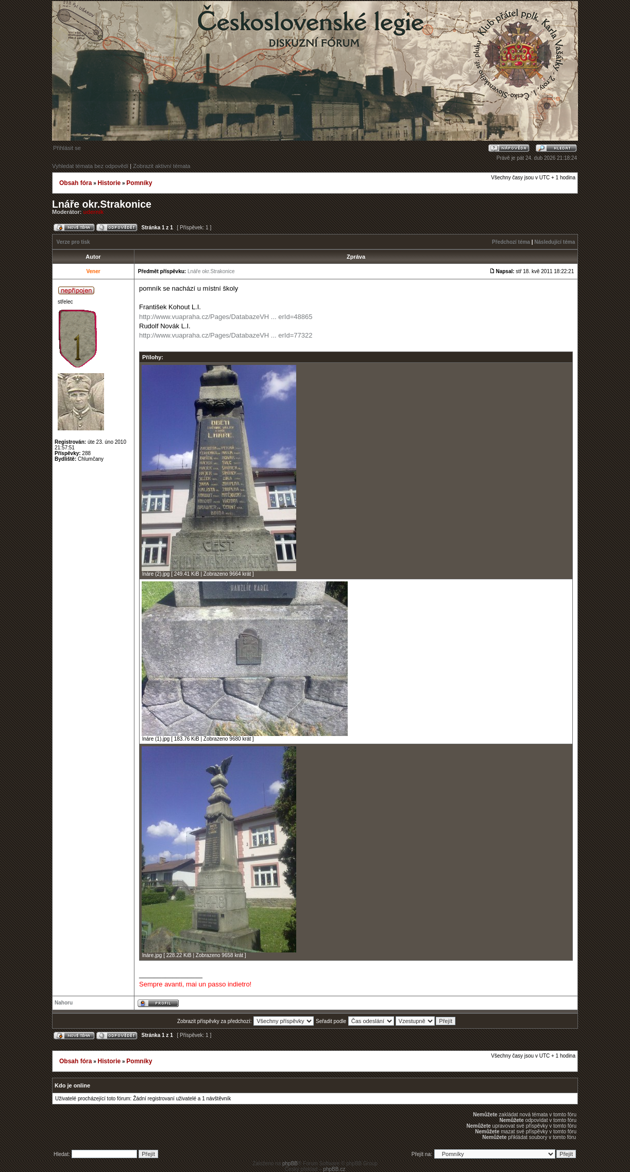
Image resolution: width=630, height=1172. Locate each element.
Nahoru (64, 1003)
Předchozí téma (511, 242)
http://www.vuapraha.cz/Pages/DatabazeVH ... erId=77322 (225, 335)
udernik (93, 212)
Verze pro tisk (73, 242)
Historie (109, 183)
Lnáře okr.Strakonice (101, 204)
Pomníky (139, 183)
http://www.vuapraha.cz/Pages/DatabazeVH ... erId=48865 (225, 317)
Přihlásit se (67, 148)
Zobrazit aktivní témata (161, 166)
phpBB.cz (334, 1169)
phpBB (290, 1163)
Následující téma (554, 242)
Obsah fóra (75, 183)
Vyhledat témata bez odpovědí (90, 166)
